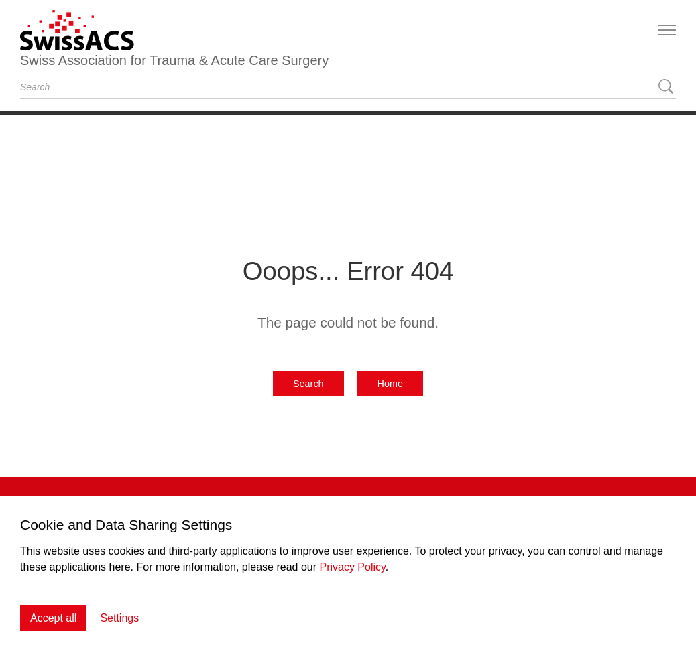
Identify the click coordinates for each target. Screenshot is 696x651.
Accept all (53, 618)
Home (390, 383)
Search (308, 383)
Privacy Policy (352, 567)
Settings (119, 618)
